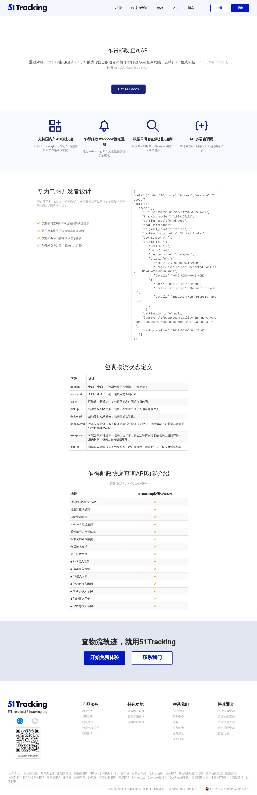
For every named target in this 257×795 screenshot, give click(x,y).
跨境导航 (80, 777)
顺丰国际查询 (226, 727)
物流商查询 (139, 8)
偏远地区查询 (135, 710)
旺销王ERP (81, 773)
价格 (160, 8)
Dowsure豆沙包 (157, 777)
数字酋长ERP (107, 777)
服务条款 (178, 733)
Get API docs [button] (128, 89)
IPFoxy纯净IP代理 (101, 773)
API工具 (87, 716)
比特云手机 (122, 773)
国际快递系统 (214, 773)
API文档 (87, 710)
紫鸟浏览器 (48, 773)
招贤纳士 (178, 727)
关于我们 (178, 710)
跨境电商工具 (90, 727)
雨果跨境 (231, 773)
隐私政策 (178, 739)
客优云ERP (53, 777)
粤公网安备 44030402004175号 (229, 788)
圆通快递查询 (226, 716)
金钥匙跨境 (64, 773)
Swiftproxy (138, 777)
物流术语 (88, 722)
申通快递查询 (226, 710)
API (175, 8)
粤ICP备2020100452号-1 (184, 788)
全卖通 (67, 777)
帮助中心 (178, 716)
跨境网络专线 (200, 777)
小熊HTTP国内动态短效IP (227, 777)
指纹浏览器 (31, 773)
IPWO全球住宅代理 (191, 773)
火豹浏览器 (139, 773)
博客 (191, 8)
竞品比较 (223, 733)
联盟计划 (88, 733)
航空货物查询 (135, 716)
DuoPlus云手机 (179, 777)
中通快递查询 (226, 722)
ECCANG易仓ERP (33, 777)
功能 (118, 8)
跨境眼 (92, 777)
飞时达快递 (156, 773)
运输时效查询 (135, 722)
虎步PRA (170, 773)
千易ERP (123, 777)
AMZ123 (14, 777)
